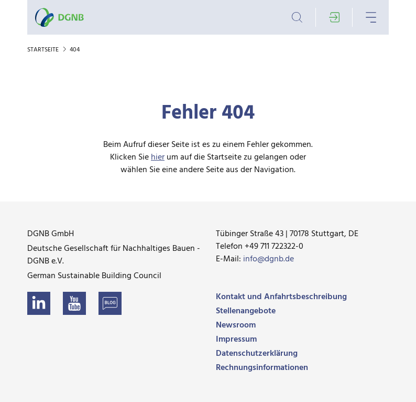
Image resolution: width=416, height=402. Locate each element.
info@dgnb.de (268, 259)
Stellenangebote (246, 311)
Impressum (236, 339)
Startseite (43, 50)
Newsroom (236, 325)
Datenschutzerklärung (257, 354)
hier (158, 157)
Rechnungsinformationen (262, 368)
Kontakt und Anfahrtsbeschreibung (281, 297)
